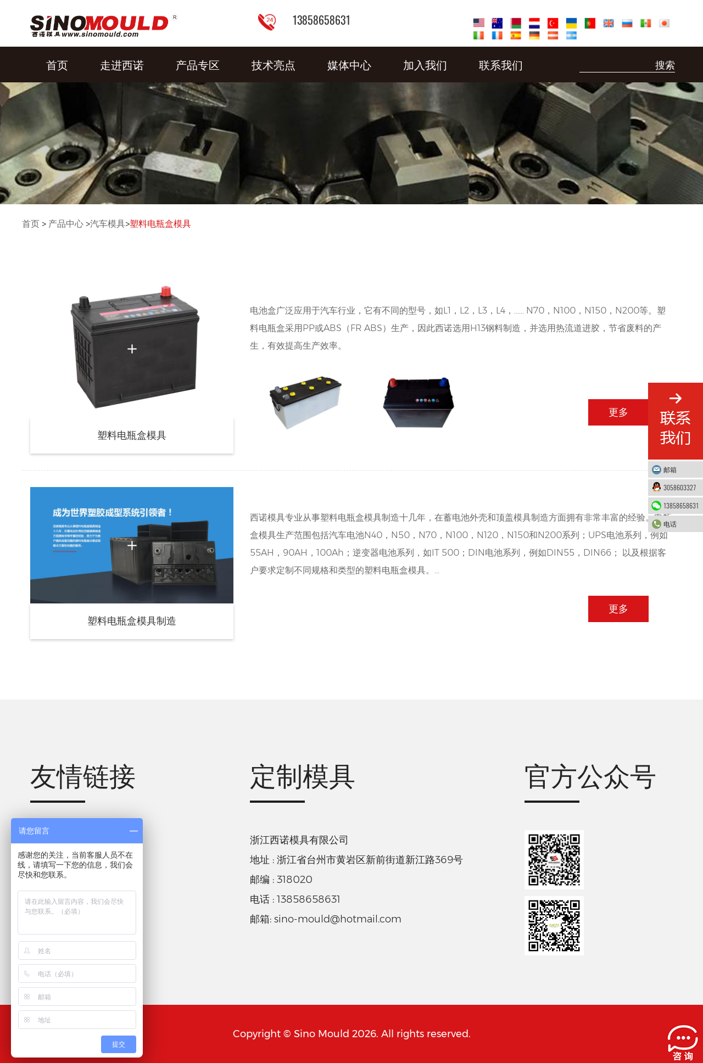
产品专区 (198, 64)
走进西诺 (122, 64)
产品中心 (65, 224)
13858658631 (681, 505)
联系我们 (501, 64)
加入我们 (425, 64)
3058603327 (680, 487)
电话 (680, 523)
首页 (57, 64)
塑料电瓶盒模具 (160, 224)
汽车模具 (107, 224)
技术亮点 (273, 64)
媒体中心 (349, 64)
